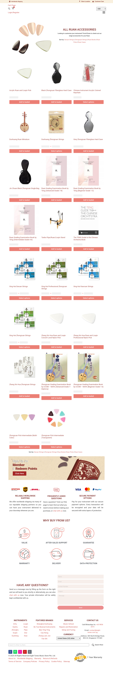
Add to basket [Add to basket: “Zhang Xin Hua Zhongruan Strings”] (24, 396)
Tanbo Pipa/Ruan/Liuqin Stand (53, 237)
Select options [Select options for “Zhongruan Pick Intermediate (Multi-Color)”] (24, 447)
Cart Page (12, 5)
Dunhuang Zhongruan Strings (52, 139)
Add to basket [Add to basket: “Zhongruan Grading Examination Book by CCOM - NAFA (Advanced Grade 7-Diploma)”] (56, 398)
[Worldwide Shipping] (9, 1)
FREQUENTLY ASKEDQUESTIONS (56, 497)
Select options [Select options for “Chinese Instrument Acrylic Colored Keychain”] (88, 102)
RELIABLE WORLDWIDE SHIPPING (25, 497)
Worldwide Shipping (16, 1)
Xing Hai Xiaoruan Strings (83, 286)
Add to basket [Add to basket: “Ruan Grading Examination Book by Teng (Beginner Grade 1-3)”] (88, 200)
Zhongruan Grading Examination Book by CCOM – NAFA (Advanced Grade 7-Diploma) (56, 386)
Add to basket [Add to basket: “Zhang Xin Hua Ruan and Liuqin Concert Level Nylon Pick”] (56, 347)
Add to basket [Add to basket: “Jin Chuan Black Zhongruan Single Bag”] (24, 200)
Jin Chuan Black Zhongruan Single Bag (24, 188)
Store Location (85, 1)
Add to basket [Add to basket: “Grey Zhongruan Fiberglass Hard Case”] (88, 151)
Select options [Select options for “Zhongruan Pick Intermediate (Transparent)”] (56, 447)
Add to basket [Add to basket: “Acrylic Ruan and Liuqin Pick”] (24, 102)
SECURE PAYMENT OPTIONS (87, 497)
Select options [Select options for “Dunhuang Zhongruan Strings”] (56, 151)
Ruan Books (92, 40)
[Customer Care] (93, 1)
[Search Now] (97, 645)
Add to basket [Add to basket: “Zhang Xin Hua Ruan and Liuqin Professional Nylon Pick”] (88, 347)
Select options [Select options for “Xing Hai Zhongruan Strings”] (24, 347)
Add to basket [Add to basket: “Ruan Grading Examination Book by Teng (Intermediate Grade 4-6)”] (24, 249)
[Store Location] (79, 1)
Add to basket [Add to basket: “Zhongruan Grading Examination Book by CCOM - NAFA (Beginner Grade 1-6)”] (88, 396)
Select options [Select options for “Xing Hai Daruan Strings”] (24, 298)
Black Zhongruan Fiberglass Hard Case (56, 90)
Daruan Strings (69, 40)
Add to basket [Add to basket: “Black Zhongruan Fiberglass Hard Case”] (56, 102)
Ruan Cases (82, 42)
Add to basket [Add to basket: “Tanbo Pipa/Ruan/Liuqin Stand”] (56, 249)
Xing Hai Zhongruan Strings (20, 335)
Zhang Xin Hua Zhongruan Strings (22, 384)
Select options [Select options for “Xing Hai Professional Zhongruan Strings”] (56, 298)
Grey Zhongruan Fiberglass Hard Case (88, 139)
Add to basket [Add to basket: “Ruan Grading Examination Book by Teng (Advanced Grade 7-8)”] (56, 200)
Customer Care (99, 1)
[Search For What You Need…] (48, 645)
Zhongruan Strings (81, 40)
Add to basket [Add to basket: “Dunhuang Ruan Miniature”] (24, 151)
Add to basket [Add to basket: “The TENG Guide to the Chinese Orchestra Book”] (88, 249)
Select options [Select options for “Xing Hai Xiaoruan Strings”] (88, 298)
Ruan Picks (70, 452)
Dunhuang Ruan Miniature (19, 139)
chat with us (57, 511)
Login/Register (13, 12)
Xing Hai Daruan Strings (18, 286)
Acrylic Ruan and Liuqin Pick (20, 90)
